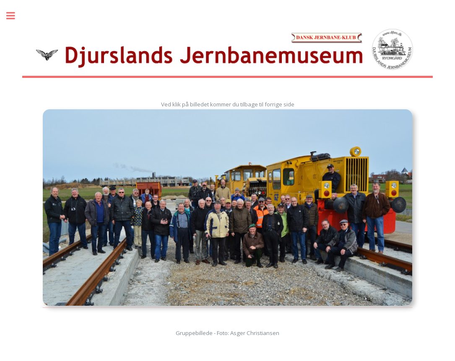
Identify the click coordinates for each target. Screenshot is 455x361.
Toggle (15, 15)
